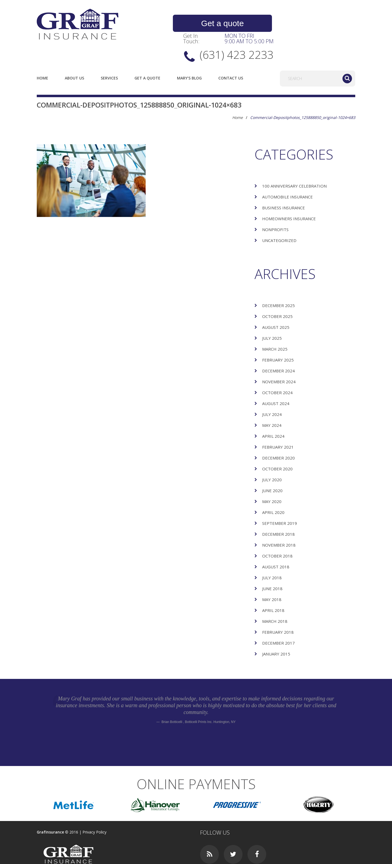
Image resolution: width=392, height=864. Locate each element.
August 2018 (275, 544)
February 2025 (278, 337)
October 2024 (277, 369)
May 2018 (271, 576)
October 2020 (277, 446)
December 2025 (278, 282)
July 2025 (272, 315)
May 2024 (271, 402)
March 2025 (274, 326)
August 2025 (275, 304)
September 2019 (279, 500)
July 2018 (272, 554)
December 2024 (278, 348)
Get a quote (209, 23)
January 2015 (276, 631)
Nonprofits (275, 206)
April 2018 (273, 587)
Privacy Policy (94, 809)
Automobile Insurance (287, 174)
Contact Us (230, 55)
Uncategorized (279, 217)
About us (74, 55)
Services (109, 55)
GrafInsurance (50, 809)
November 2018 (279, 522)
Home (42, 55)
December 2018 (278, 511)
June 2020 (272, 467)
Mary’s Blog (189, 55)
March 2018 (274, 598)
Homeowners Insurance (289, 195)
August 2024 (275, 380)
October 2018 (277, 533)
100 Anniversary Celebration (294, 163)
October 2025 (277, 293)
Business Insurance (283, 185)
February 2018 (278, 609)
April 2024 (273, 413)
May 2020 (271, 478)
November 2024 (279, 358)
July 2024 (272, 391)
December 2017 (278, 620)
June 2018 (272, 565)
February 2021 (278, 424)
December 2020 (278, 435)
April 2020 (273, 489)
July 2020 (272, 456)
